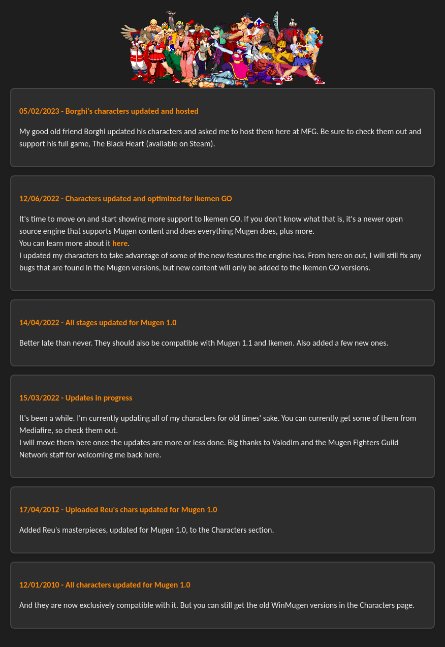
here (120, 243)
